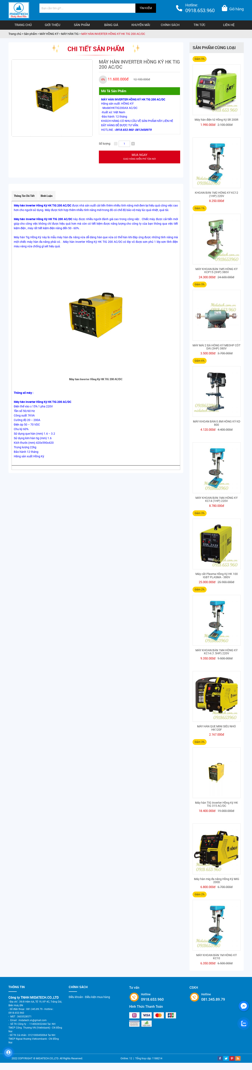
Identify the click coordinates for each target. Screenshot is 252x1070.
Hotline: (200, 8)
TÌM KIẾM (146, 8)
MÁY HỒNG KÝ (49, 33)
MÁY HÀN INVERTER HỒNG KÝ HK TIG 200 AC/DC (113, 33)
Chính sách (170, 25)
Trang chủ (23, 25)
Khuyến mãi (140, 25)
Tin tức (199, 25)
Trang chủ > (16, 33)
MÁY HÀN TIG (70, 33)
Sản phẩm (82, 25)
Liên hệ (229, 25)
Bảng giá (111, 25)
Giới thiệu (52, 25)
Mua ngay (139, 157)
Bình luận (46, 196)
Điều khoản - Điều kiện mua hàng (89, 997)
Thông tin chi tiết (24, 196)
